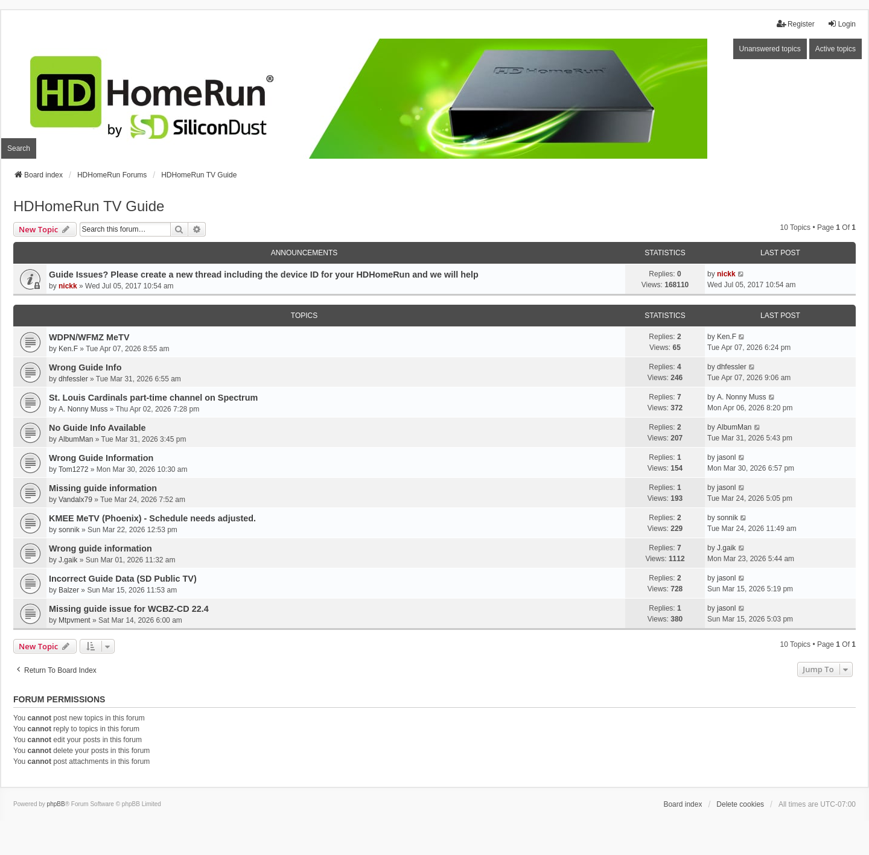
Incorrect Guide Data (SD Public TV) (123, 578)
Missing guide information (103, 488)
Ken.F (68, 349)
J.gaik (68, 560)
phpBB (56, 804)
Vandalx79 (75, 499)
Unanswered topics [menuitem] (770, 49)
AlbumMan (76, 439)
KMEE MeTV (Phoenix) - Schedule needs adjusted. (152, 518)
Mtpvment (75, 620)
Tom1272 (73, 469)
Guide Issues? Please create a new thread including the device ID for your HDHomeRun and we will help (264, 274)
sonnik (69, 530)
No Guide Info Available (97, 428)
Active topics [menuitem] (835, 49)
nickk (68, 286)
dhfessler (73, 379)
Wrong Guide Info (85, 367)
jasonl (726, 457)
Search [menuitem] (18, 148)
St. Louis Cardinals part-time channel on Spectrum (153, 397)
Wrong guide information (100, 548)
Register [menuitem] (796, 23)
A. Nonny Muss (83, 409)
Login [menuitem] (841, 23)
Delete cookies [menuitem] (740, 804)
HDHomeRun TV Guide (88, 206)
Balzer (69, 590)
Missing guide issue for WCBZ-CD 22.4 (129, 609)
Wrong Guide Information (101, 458)
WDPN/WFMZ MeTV (89, 337)
